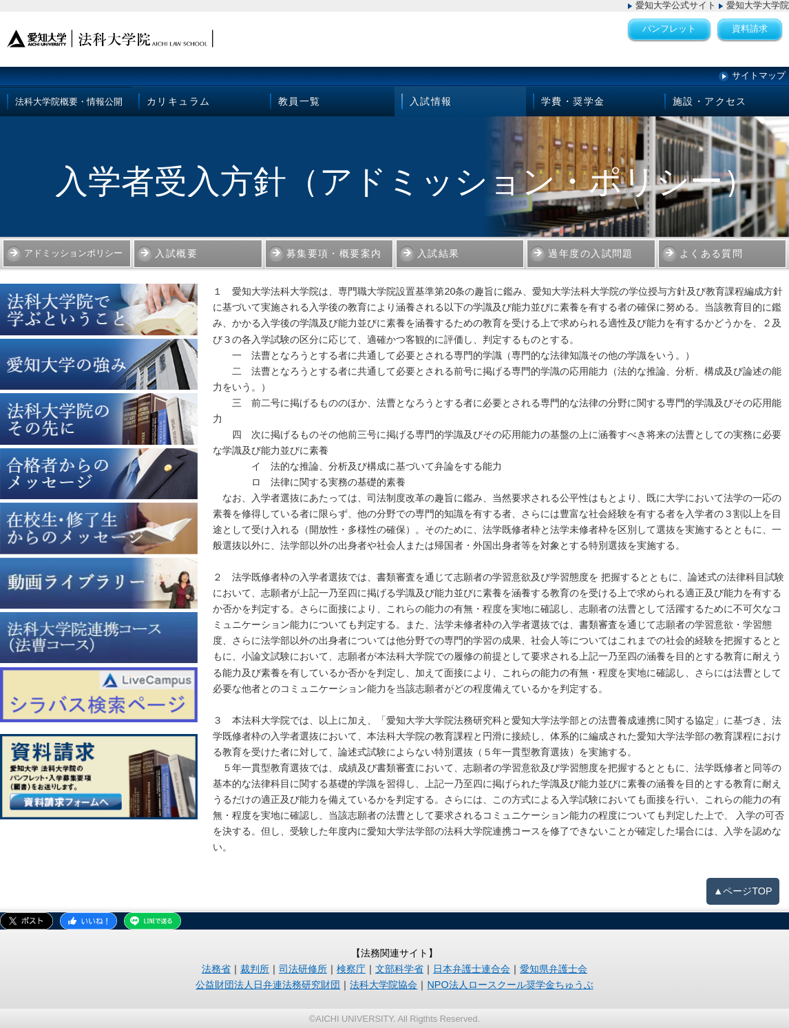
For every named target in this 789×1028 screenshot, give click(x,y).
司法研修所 (303, 968)
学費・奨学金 (572, 101)
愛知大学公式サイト (675, 5)
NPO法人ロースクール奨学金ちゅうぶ (510, 984)
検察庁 (351, 968)
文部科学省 (399, 968)
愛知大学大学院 (757, 5)
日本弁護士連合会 (471, 968)
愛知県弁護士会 (553, 968)
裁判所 (254, 968)
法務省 (216, 968)
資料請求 (750, 28)
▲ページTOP (742, 890)
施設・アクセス (710, 101)
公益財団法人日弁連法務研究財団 (268, 984)
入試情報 (431, 101)
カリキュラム (178, 101)
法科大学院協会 (383, 984)
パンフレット (669, 28)
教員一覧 (299, 101)
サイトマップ (759, 75)
